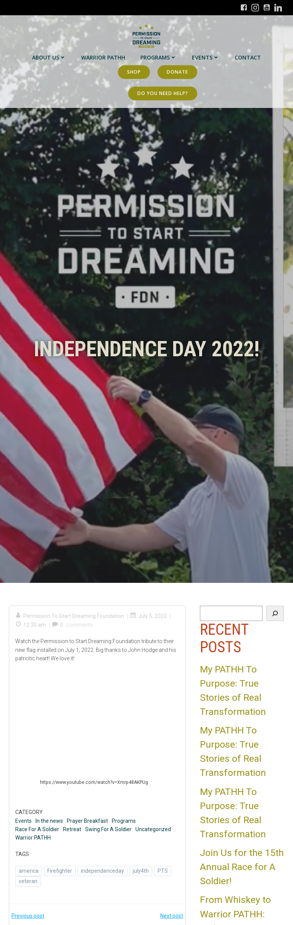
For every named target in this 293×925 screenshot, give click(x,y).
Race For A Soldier (37, 829)
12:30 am (30, 625)
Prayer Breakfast (87, 821)
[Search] (275, 613)
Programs (158, 57)
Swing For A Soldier (108, 829)
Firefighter (59, 871)
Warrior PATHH (103, 57)
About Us (49, 57)
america (29, 871)
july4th (141, 871)
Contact (248, 57)
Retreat (72, 829)
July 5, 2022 (148, 616)
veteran (28, 881)
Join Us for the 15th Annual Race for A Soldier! (242, 866)
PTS (163, 871)
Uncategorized (153, 829)
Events (205, 57)
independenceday (102, 871)
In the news (49, 821)
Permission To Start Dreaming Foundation (69, 616)
